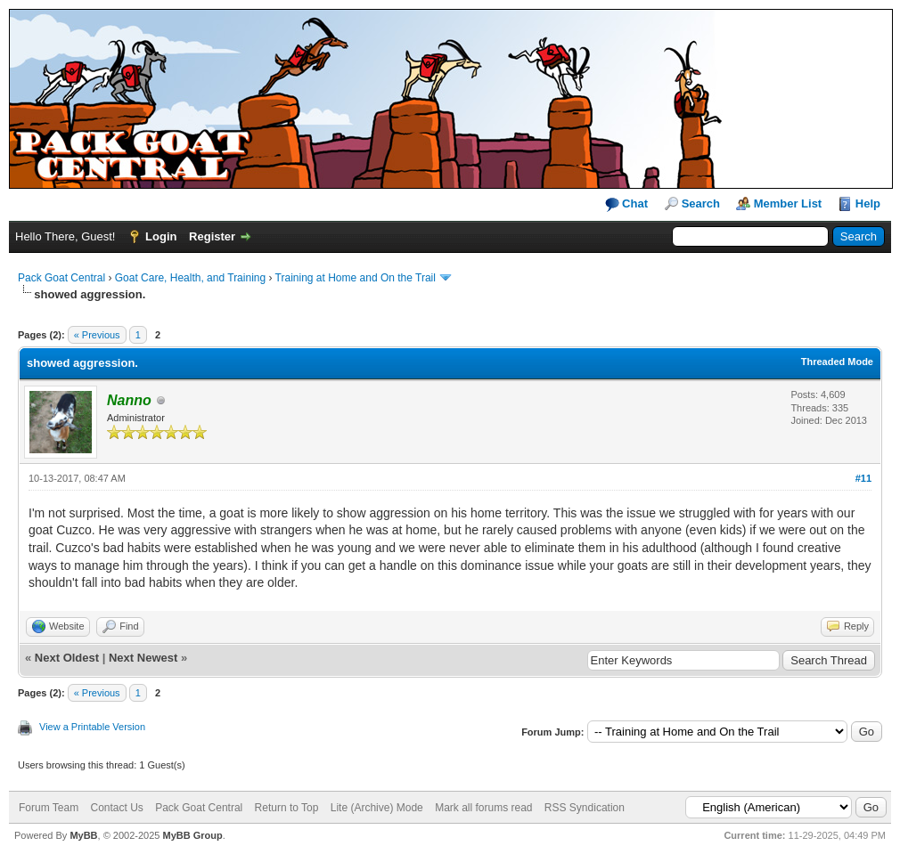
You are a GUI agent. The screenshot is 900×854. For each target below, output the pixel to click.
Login (160, 236)
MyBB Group (192, 835)
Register (212, 236)
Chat (627, 204)
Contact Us (116, 807)
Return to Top (287, 807)
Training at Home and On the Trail (355, 278)
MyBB (83, 835)
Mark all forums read (483, 807)
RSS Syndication (584, 807)
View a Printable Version (92, 726)
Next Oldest (67, 657)
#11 (863, 478)
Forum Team (48, 807)
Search (701, 203)
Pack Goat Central (61, 278)
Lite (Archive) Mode (377, 807)
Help (867, 203)
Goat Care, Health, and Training (190, 278)
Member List (788, 203)
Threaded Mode (837, 361)
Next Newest (143, 657)
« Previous (97, 334)
